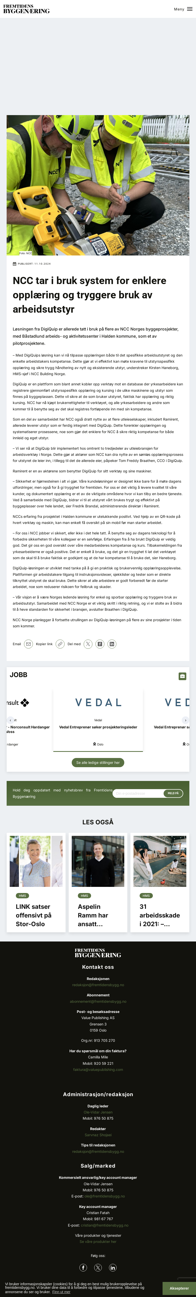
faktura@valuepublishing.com (98, 1069)
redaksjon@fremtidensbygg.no (98, 985)
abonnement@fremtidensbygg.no (98, 1001)
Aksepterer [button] (179, 1288)
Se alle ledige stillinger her (98, 762)
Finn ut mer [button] (61, 1292)
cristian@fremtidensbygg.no (104, 1225)
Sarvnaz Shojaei (98, 1135)
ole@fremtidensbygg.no (104, 1196)
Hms (22, 896)
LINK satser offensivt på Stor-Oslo (34, 915)
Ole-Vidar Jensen (98, 1112)
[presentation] (10, 720)
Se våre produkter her (98, 1241)
